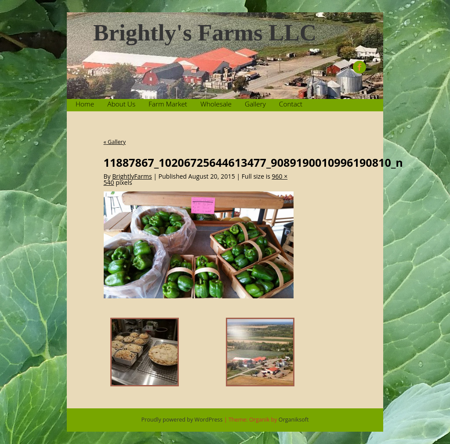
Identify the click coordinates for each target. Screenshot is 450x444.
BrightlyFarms (132, 176)
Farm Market (168, 104)
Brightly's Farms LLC (204, 33)
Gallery (255, 104)
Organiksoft (294, 419)
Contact (290, 104)
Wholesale (216, 104)
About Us (121, 104)
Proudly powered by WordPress (182, 419)
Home (85, 104)
